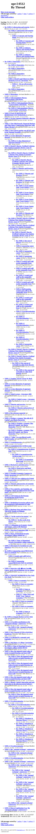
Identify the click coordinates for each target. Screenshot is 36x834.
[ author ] (20, 14)
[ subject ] (31, 14)
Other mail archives (7, 17)
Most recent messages (8, 12)
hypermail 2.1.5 (21, 830)
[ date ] (25, 14)
